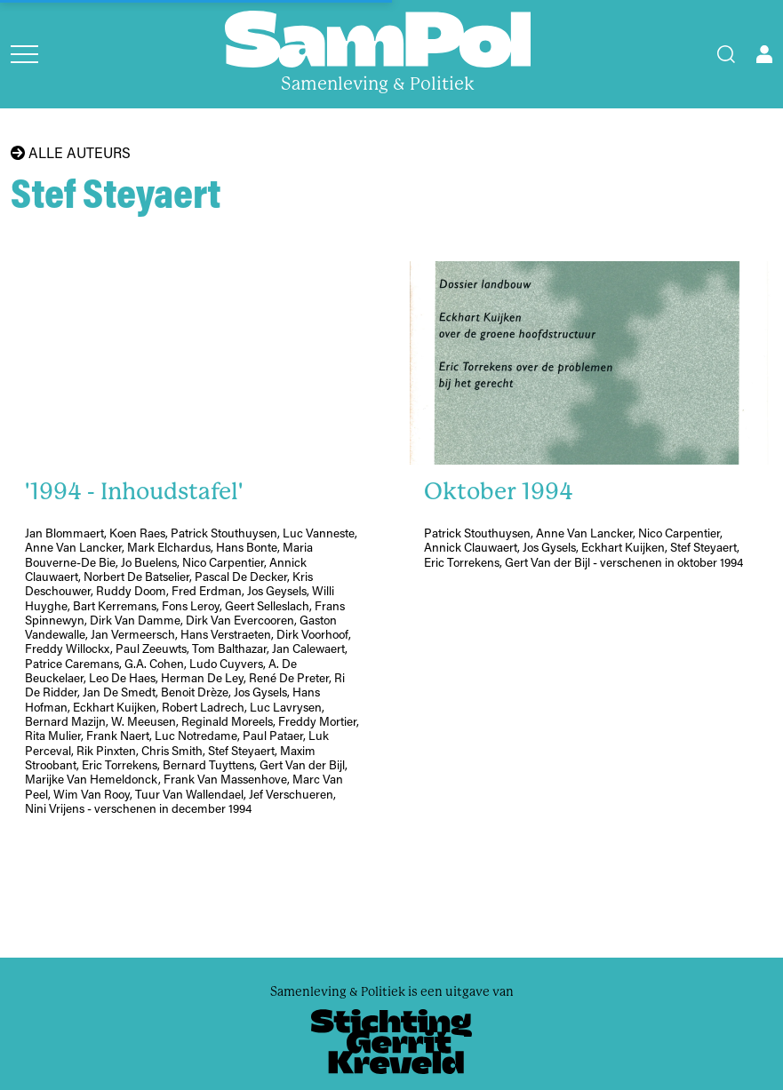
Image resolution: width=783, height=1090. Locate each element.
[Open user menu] (764, 54)
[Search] (726, 54)
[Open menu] (24, 54)
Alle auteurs (71, 153)
